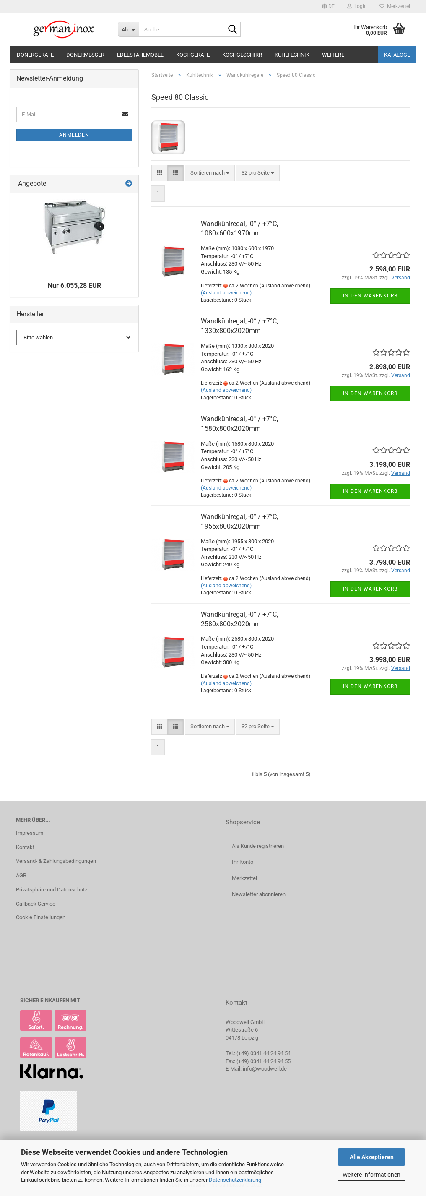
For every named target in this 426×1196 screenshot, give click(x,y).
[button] (328, 6)
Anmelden (74, 135)
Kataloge (397, 55)
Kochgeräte (193, 55)
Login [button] (357, 6)
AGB (21, 875)
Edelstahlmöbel (140, 55)
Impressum (29, 833)
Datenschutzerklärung (235, 1180)
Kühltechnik (292, 55)
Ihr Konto (242, 862)
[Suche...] (128, 29)
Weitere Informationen (371, 1174)
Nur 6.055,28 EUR (74, 285)
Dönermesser (85, 55)
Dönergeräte (35, 55)
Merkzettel (394, 6)
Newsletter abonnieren (259, 894)
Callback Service (35, 904)
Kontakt (25, 847)
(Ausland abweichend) (226, 293)
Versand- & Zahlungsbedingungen (56, 861)
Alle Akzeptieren (372, 1157)
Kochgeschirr (242, 55)
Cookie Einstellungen (40, 917)
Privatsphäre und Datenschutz (51, 889)
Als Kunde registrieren (258, 846)
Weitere (333, 55)
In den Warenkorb (370, 296)
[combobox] (210, 173)
